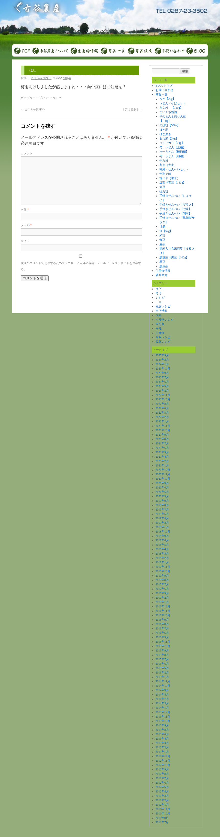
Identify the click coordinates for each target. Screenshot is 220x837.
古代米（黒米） (169, 178)
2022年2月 (162, 417)
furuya (67, 78)
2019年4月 (162, 518)
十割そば (165, 173)
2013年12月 (163, 712)
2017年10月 (163, 571)
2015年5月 (162, 668)
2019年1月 (162, 527)
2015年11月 (163, 641)
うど (159, 289)
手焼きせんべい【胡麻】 (175, 213)
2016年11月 (163, 611)
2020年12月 (163, 470)
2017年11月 (163, 567)
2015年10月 (163, 646)
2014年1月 (162, 707)
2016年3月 (162, 637)
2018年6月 (162, 540)
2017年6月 (162, 589)
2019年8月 (162, 505)
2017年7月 (162, 584)
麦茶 (162, 244)
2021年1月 (162, 465)
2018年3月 (162, 553)
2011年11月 (163, 809)
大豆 (162, 187)
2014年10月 (163, 685)
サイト (25, 241)
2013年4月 (162, 738)
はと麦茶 (165, 134)
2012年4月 (162, 791)
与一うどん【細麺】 (172, 156)
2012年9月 (162, 769)
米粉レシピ (163, 337)
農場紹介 (161, 275)
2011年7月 (162, 822)
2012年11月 (163, 760)
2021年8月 (162, 439)
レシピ (160, 297)
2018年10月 (163, 531)
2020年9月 (162, 483)
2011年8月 (162, 818)
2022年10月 (163, 399)
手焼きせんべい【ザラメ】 (177, 204)
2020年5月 (162, 492)
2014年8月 (162, 694)
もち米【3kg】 (168, 138)
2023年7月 (162, 377)
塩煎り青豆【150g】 (172, 182)
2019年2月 (162, 522)
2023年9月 (162, 373)
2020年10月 (163, 478)
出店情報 (161, 311)
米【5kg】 (166, 231)
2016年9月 (162, 619)
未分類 (160, 324)
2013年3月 (162, 743)
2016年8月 (162, 624)
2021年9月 (162, 434)
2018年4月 (162, 549)
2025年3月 (162, 359)
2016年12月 (163, 606)
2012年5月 (162, 787)
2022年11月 (163, 395)
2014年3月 (162, 703)
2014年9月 (162, 690)
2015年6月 (162, 663)
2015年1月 (162, 677)
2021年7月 (162, 443)
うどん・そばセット (172, 103)
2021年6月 (162, 448)
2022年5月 (162, 412)
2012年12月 (163, 756)
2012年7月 (162, 778)
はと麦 (163, 129)
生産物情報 (163, 270)
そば (159, 293)
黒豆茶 (163, 266)
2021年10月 (163, 430)
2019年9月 (162, 500)
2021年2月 (162, 461)
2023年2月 (162, 390)
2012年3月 (162, 796)
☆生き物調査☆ (33, 109)
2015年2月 (162, 672)
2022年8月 (162, 404)
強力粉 (163, 191)
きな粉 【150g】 (171, 107)
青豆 (162, 240)
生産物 (160, 333)
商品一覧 (161, 94)
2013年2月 (162, 747)
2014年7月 (162, 699)
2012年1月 (162, 804)
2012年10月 (163, 765)
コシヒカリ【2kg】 (171, 143)
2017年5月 (162, 593)
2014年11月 (163, 681)
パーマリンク (52, 98)
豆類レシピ (163, 341)
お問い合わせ (164, 90)
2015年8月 (162, 655)
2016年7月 (162, 628)
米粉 (162, 235)
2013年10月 (163, 721)
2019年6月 (162, 514)
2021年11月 (163, 426)
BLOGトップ (164, 85)
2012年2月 (162, 800)
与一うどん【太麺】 (172, 147)
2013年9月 (162, 725)
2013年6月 (162, 734)
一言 (40, 98)
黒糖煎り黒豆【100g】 (174, 257)
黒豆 (162, 262)
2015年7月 (162, 659)
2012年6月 (162, 782)
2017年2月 (162, 597)
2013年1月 (162, 752)
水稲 (159, 328)
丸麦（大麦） (168, 165)
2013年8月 (162, 730)
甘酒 (162, 226)
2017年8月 (162, 580)
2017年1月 (162, 602)
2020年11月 (163, 474)
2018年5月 (162, 544)
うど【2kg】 (167, 99)
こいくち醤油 (168, 112)
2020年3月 (162, 496)
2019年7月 (162, 509)
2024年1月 (162, 364)
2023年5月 (162, 386)
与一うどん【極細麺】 (174, 151)
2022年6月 (162, 408)
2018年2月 (162, 558)
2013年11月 (163, 716)
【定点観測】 (132, 109)
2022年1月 (162, 421)
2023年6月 (162, 382)
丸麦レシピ (163, 306)
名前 (25, 209)
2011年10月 (163, 813)
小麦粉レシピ (164, 319)
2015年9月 (162, 650)
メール (26, 225)
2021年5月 (162, 452)
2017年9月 (162, 575)
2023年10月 (163, 368)
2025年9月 (162, 355)
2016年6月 (162, 633)
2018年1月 (162, 562)
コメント (27, 153)
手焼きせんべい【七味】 (175, 209)
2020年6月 (162, 487)
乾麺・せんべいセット (174, 169)
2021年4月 (162, 456)
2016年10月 (163, 615)
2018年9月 (162, 536)
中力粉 (163, 160)
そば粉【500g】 (169, 125)
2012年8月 (162, 774)
